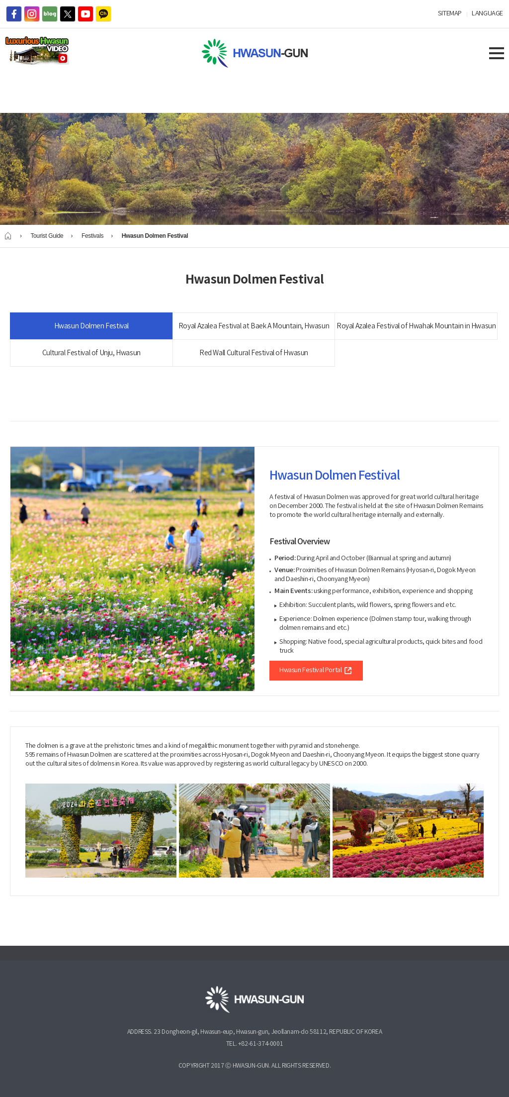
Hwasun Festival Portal (316, 671)
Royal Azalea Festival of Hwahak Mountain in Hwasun (416, 326)
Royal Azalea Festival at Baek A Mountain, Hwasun (253, 326)
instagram (32, 14)
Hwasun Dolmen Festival (91, 326)
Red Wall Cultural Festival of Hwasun (253, 353)
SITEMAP (450, 13)
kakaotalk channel (103, 14)
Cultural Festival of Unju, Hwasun (91, 353)
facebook (14, 14)
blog (50, 14)
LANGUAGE (487, 13)
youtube (85, 14)
